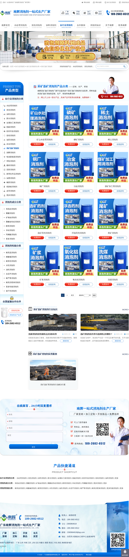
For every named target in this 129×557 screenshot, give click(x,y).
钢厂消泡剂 (45, 186)
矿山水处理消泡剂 (44, 139)
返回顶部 (125, 555)
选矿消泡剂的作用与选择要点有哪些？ (96, 334)
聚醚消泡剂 (10, 213)
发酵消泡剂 (10, 153)
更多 (116, 478)
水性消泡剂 (10, 265)
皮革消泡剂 (10, 191)
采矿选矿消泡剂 (46, 66)
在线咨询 (51, 144)
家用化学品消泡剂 (13, 174)
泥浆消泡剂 (10, 170)
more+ (125, 310)
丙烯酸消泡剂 (11, 235)
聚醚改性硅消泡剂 (13, 222)
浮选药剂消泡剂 (79, 233)
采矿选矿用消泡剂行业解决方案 (52, 385)
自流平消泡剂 (11, 274)
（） (76, 555)
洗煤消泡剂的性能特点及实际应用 (42, 334)
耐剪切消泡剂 (11, 261)
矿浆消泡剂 (45, 280)
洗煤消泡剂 (113, 280)
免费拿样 (37, 144)
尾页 (72, 295)
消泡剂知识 (125, 2)
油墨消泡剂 (10, 178)
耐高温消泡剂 (11, 253)
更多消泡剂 (10, 195)
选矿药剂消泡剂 (45, 233)
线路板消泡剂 (11, 187)
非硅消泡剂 (10, 230)
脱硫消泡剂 (10, 127)
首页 (11, 66)
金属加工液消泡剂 (13, 123)
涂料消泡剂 (10, 114)
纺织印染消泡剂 (12, 131)
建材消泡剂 (10, 165)
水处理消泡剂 (77, 66)
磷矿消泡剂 (79, 139)
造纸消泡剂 (10, 135)
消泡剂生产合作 (15, 315)
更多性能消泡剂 (12, 287)
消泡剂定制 (15, 310)
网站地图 (99, 2)
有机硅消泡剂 (11, 209)
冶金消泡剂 (79, 186)
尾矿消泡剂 (113, 233)
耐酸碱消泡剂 (11, 257)
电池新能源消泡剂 (13, 157)
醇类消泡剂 (10, 226)
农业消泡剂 (10, 144)
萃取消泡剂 (10, 161)
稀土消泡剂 (113, 139)
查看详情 (66, 341)
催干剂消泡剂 (11, 291)
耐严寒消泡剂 (11, 278)
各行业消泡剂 (111, 2)
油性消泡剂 (10, 270)
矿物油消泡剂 (11, 217)
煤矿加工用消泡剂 (113, 186)
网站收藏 (87, 2)
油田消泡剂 (10, 140)
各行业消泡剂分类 (32, 66)
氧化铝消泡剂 (79, 280)
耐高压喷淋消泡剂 (13, 282)
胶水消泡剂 (10, 118)
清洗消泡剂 (88, 66)
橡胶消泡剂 (10, 182)
